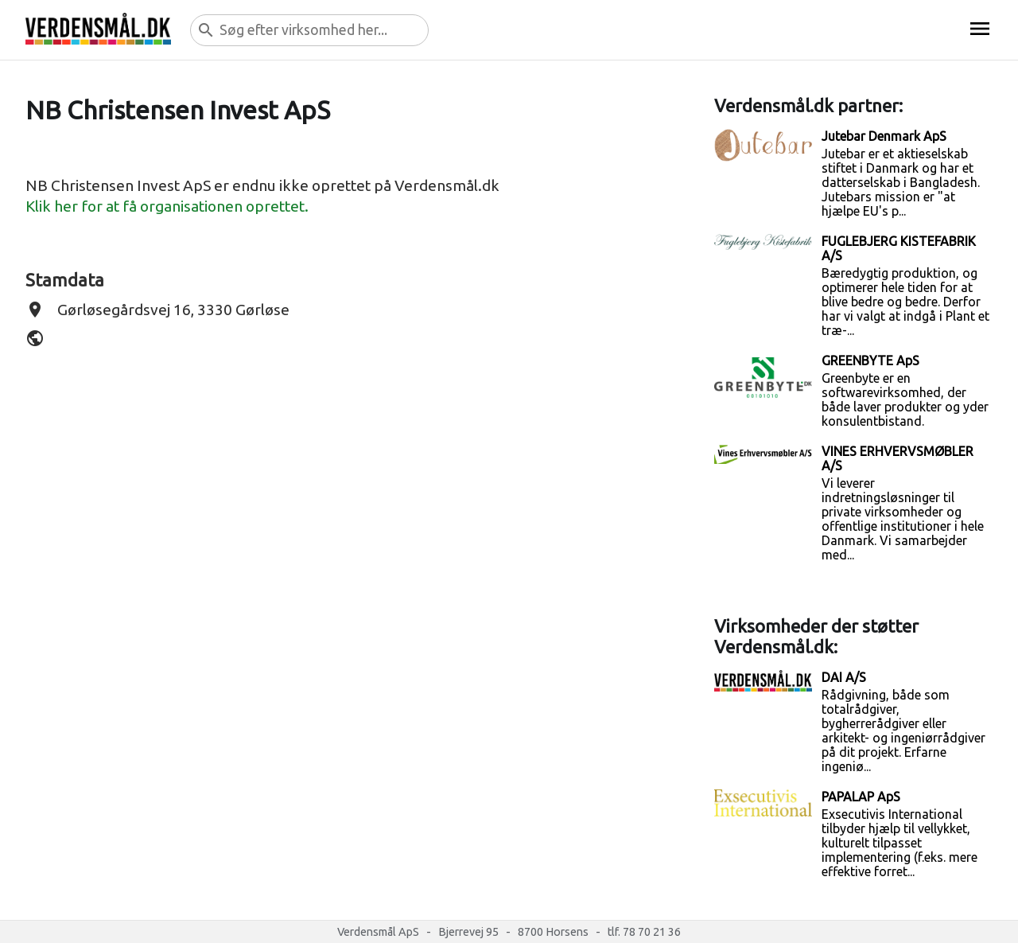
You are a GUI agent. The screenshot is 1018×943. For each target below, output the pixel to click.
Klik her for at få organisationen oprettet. (167, 206)
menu (980, 28)
